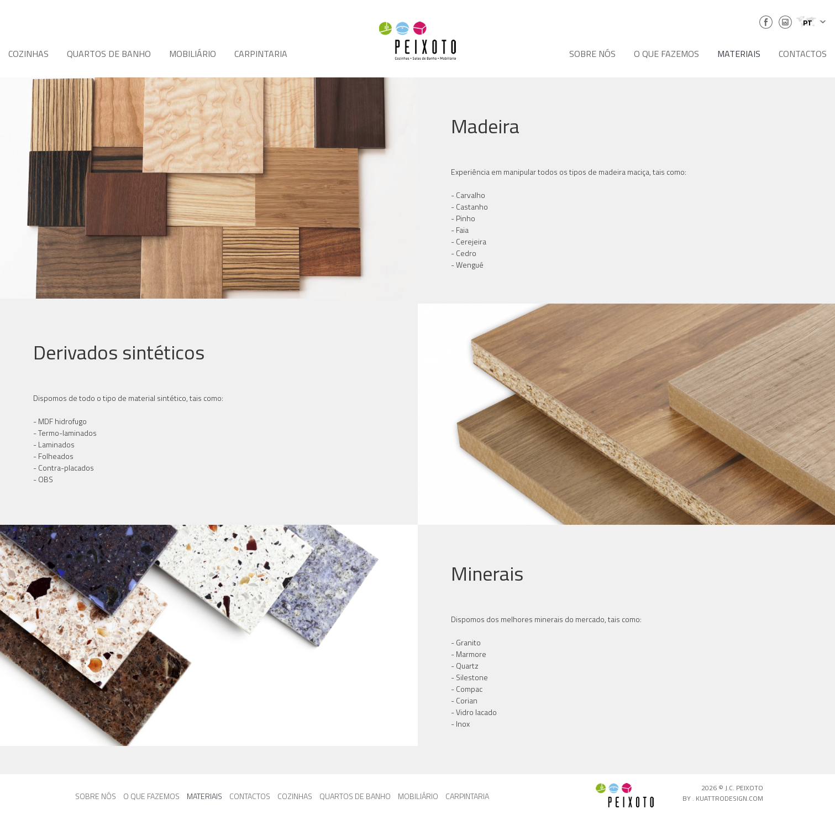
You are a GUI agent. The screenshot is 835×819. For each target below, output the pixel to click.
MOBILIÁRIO (192, 53)
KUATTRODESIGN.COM (729, 798)
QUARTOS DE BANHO (109, 53)
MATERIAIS (738, 53)
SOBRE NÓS (592, 53)
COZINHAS (28, 53)
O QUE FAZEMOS (666, 53)
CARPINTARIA (260, 53)
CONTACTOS (803, 53)
